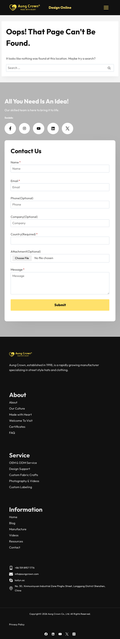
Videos (13, 535)
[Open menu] (106, 7)
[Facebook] (46, 634)
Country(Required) (24, 234)
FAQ (12, 433)
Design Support (19, 469)
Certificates (17, 427)
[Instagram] (74, 634)
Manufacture (17, 529)
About (13, 402)
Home (13, 517)
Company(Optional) (24, 217)
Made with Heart (20, 414)
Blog (12, 523)
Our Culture (17, 408)
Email (15, 181)
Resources (16, 541)
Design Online (60, 7)
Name (16, 162)
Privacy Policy (17, 624)
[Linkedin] (53, 634)
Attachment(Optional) (26, 251)
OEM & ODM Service (23, 463)
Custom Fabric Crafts (23, 475)
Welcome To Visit (21, 420)
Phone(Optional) (22, 198)
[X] (67, 634)
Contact (14, 547)
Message (18, 269)
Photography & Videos (24, 481)
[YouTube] (60, 634)
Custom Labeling (20, 487)
